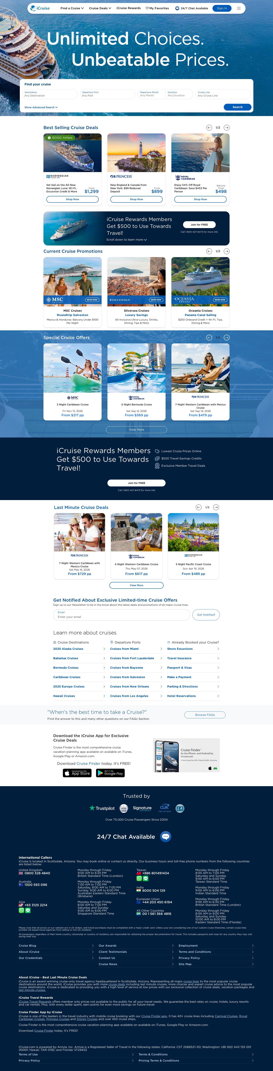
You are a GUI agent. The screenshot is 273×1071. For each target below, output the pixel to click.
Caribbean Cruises (79, 677)
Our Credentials (56, 957)
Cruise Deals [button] (100, 8)
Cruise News (136, 964)
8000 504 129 (153, 890)
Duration (172, 92)
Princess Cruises (57, 1019)
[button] (191, 8)
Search (238, 107)
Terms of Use (76, 1054)
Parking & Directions (193, 686)
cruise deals (117, 984)
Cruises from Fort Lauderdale (136, 658)
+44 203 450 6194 (157, 902)
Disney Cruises (87, 1019)
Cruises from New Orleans (136, 686)
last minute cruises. (32, 990)
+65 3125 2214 (36, 905)
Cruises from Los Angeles (136, 696)
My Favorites (157, 8)
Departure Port (90, 92)
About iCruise (56, 951)
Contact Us (136, 957)
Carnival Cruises (226, 1016)
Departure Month (149, 92)
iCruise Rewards (129, 8)
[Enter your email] (121, 617)
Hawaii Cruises (79, 696)
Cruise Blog (56, 945)
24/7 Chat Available (126, 837)
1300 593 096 (36, 884)
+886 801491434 (155, 873)
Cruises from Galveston (136, 677)
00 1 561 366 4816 (156, 913)
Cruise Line (204, 92)
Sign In (222, 8)
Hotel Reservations (193, 696)
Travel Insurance (193, 658)
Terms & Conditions (196, 1054)
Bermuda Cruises (79, 667)
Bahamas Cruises (79, 658)
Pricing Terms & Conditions (196, 1060)
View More (136, 429)
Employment (216, 945)
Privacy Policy (216, 957)
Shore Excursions (193, 649)
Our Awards (136, 945)
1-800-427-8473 (194, 231)
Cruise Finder (43, 1030)
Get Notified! (206, 614)
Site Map (216, 964)
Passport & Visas (193, 667)
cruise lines (191, 981)
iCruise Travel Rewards (35, 1001)
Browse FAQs (205, 715)
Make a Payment (193, 677)
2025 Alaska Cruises (79, 649)
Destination (31, 92)
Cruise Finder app (154, 1016)
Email (61, 612)
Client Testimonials (136, 951)
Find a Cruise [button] (72, 8)
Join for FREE (199, 224)
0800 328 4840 (37, 873)
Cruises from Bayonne (136, 667)
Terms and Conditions (216, 951)
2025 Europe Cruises (79, 686)
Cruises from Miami (136, 649)
